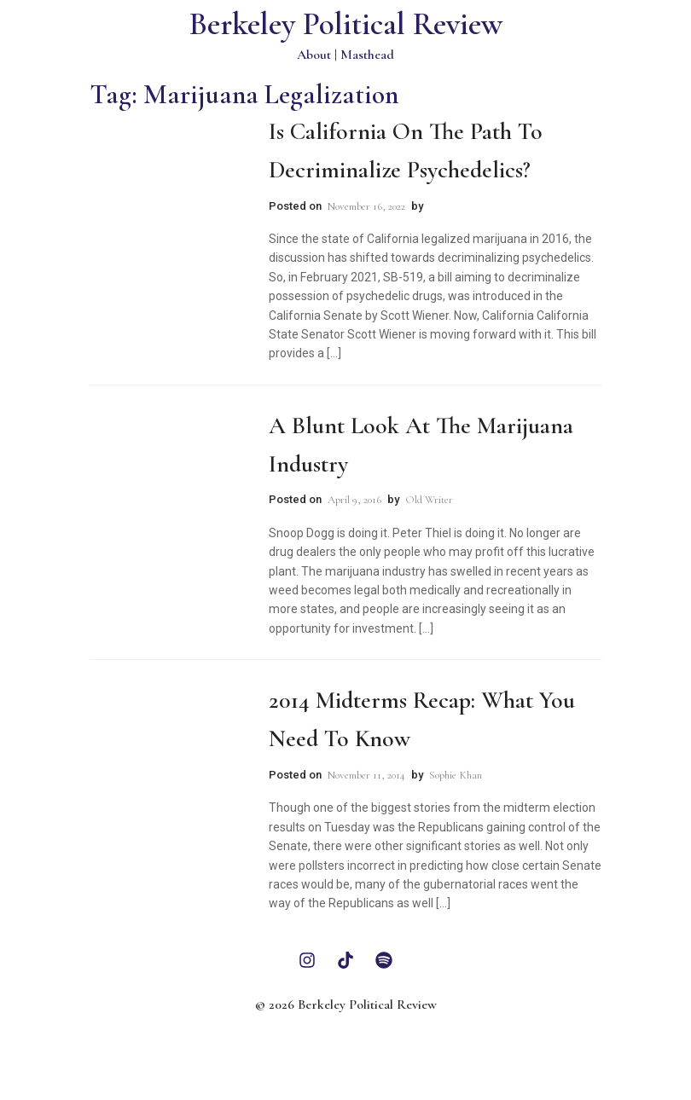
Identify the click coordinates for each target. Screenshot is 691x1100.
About (314, 54)
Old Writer (429, 500)
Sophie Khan (455, 775)
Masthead (367, 54)
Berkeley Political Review (345, 24)
